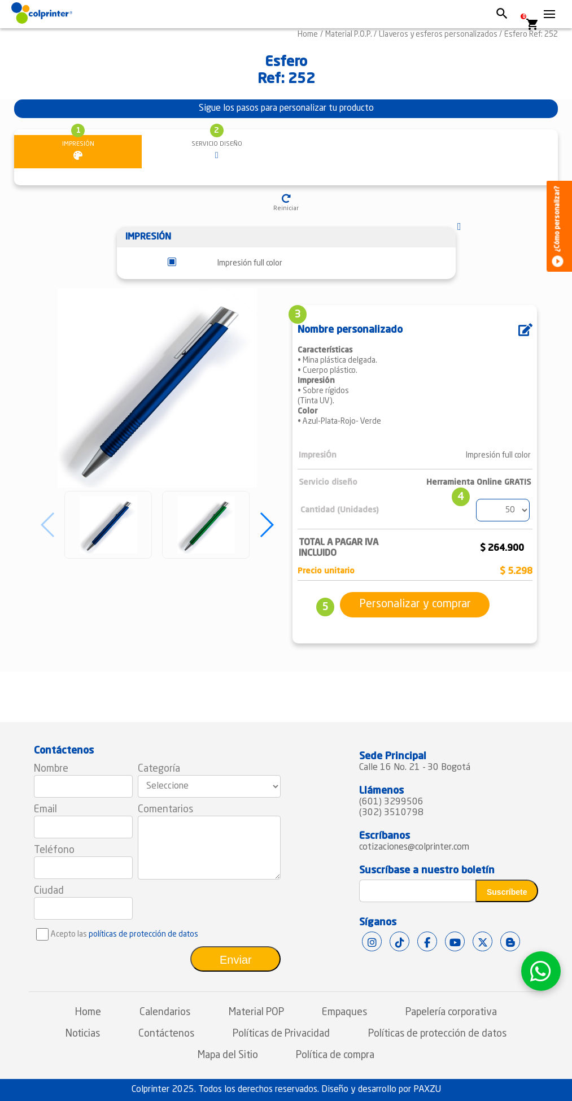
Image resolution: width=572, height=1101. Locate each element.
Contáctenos (166, 1034)
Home (308, 34)
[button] (266, 524)
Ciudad (49, 891)
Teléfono (54, 850)
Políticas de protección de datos (437, 1034)
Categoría (159, 769)
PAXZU (427, 1089)
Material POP (256, 1012)
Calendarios (164, 1012)
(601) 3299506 (391, 802)
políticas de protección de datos (143, 934)
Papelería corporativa (451, 1012)
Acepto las (124, 934)
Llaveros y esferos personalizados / (440, 34)
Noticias (83, 1034)
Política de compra (335, 1055)
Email (45, 809)
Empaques (344, 1012)
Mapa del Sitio (228, 1055)
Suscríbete (507, 892)
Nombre (51, 769)
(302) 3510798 (391, 812)
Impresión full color (249, 263)
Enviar (236, 960)
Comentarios (165, 809)
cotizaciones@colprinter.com (414, 847)
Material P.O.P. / (351, 34)
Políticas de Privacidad (281, 1034)
